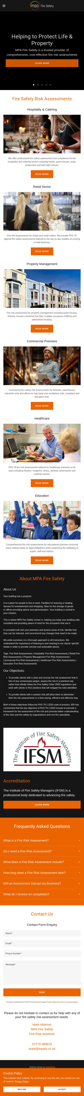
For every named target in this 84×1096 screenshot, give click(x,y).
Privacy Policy (22, 1081)
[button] (7, 6)
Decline (22, 1089)
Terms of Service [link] (67, 1002)
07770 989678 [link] (42, 1044)
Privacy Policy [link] (51, 1002)
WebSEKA (50, 1067)
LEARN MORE (42, 63)
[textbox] (42, 933)
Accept (62, 1089)
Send (42, 992)
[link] (42, 5)
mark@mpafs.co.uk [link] (42, 1048)
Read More (42, 174)
